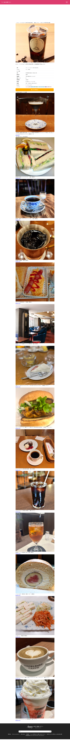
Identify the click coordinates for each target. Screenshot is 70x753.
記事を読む (18, 135)
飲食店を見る (18, 178)
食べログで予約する (34, 89)
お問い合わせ (23, 734)
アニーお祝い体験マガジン (6, 2)
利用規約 (27, 734)
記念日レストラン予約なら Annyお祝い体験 (54, 734)
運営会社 (9, 734)
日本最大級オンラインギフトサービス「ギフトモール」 (35, 735)
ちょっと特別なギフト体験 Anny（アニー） (38, 734)
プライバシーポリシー (16, 734)
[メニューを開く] (66, 2)
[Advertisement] (35, 12)
